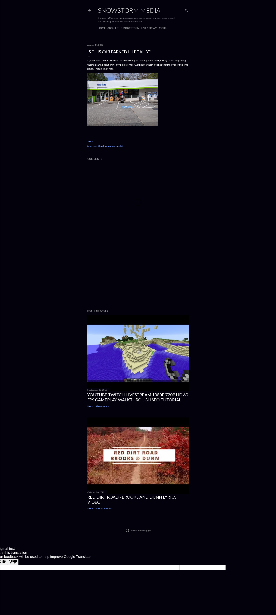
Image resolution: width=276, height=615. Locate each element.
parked (108, 146)
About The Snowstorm (123, 27)
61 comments (102, 406)
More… (163, 27)
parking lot (117, 146)
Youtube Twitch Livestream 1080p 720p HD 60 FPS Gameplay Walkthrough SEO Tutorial (137, 397)
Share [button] (90, 141)
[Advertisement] (138, 276)
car (95, 146)
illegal (101, 146)
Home (102, 27)
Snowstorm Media (129, 10)
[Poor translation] (12, 562)
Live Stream (149, 27)
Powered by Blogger (138, 530)
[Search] (186, 9)
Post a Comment (103, 508)
